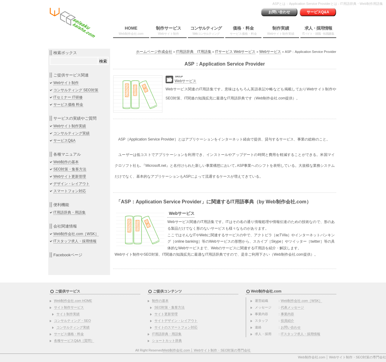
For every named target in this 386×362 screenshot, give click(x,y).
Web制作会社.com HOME (73, 300)
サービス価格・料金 (69, 334)
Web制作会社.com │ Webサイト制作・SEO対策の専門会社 (207, 350)
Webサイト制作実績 (69, 126)
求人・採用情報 (318, 30)
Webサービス (270, 52)
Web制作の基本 (66, 162)
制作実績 (280, 30)
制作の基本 (160, 300)
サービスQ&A (318, 12)
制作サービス (168, 30)
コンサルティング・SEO (72, 320)
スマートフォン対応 (69, 191)
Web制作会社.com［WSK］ (76, 234)
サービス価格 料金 (68, 104)
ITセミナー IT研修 (68, 97)
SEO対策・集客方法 (69, 169)
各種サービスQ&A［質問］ (74, 340)
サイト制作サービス (69, 307)
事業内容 (287, 314)
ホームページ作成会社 (154, 52)
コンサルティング (206, 30)
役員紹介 (287, 320)
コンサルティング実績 (71, 133)
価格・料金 (243, 30)
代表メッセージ (292, 307)
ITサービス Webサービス (235, 52)
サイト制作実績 (68, 314)
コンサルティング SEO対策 (75, 90)
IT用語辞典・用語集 (69, 212)
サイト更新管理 (166, 314)
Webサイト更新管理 (69, 176)
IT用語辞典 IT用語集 (193, 52)
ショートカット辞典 (167, 340)
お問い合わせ (279, 12)
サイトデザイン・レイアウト (176, 320)
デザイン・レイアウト (71, 184)
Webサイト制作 (66, 83)
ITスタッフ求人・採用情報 (74, 241)
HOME (131, 30)
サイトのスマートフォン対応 (176, 327)
